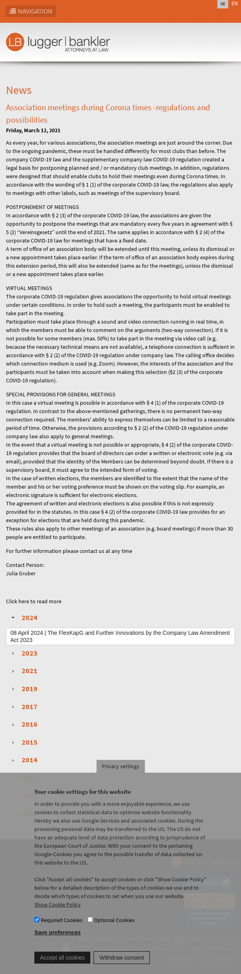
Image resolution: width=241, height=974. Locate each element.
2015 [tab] (24, 742)
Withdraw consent (122, 967)
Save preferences (57, 942)
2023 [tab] (24, 653)
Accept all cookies (62, 967)
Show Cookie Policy (57, 914)
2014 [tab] (24, 759)
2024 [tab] (24, 617)
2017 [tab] (24, 706)
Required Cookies (61, 929)
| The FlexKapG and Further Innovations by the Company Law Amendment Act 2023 (120, 636)
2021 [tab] (24, 670)
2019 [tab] (24, 688)
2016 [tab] (24, 724)
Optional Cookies (114, 929)
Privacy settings (120, 776)
